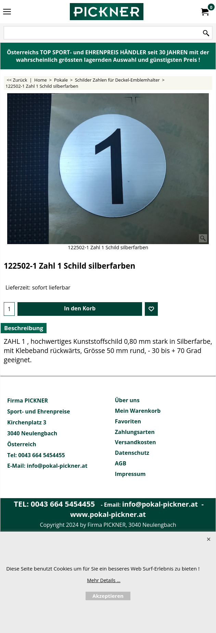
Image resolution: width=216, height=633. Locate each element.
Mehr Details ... (103, 580)
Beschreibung (23, 328)
